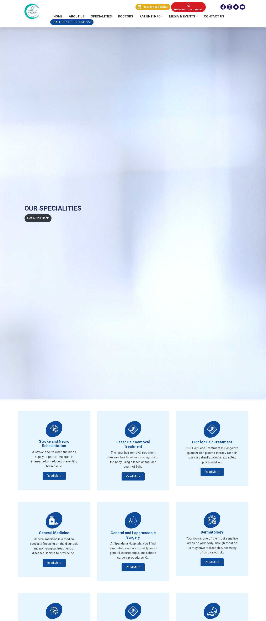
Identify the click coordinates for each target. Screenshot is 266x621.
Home (58, 16)
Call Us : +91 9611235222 (71, 22)
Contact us (214, 16)
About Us (77, 16)
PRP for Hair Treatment (212, 442)
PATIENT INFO (150, 16)
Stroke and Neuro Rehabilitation (54, 443)
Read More (54, 475)
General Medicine (54, 533)
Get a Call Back (38, 218)
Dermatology (212, 532)
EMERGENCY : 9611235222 (188, 9)
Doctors (125, 16)
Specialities (101, 16)
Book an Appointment (155, 7)
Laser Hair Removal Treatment (133, 444)
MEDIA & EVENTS (182, 16)
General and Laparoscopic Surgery (133, 535)
